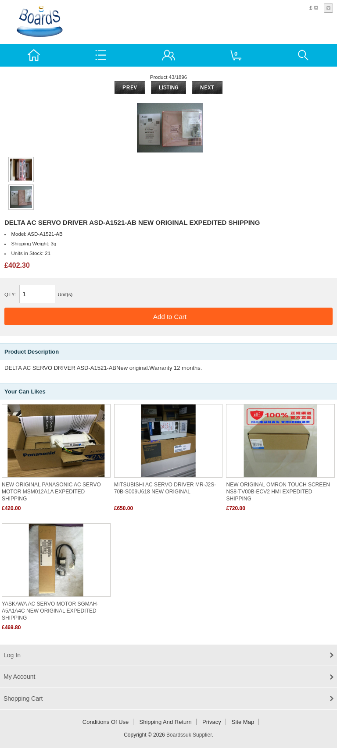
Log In (12, 655)
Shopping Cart (23, 698)
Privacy (211, 722)
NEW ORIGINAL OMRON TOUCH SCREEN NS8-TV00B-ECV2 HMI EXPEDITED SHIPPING (278, 492)
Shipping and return (166, 722)
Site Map (243, 722)
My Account (19, 676)
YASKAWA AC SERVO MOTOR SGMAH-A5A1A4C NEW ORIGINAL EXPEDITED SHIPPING (50, 611)
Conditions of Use (105, 722)
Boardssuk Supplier (189, 735)
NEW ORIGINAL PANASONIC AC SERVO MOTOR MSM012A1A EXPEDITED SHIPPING (51, 492)
